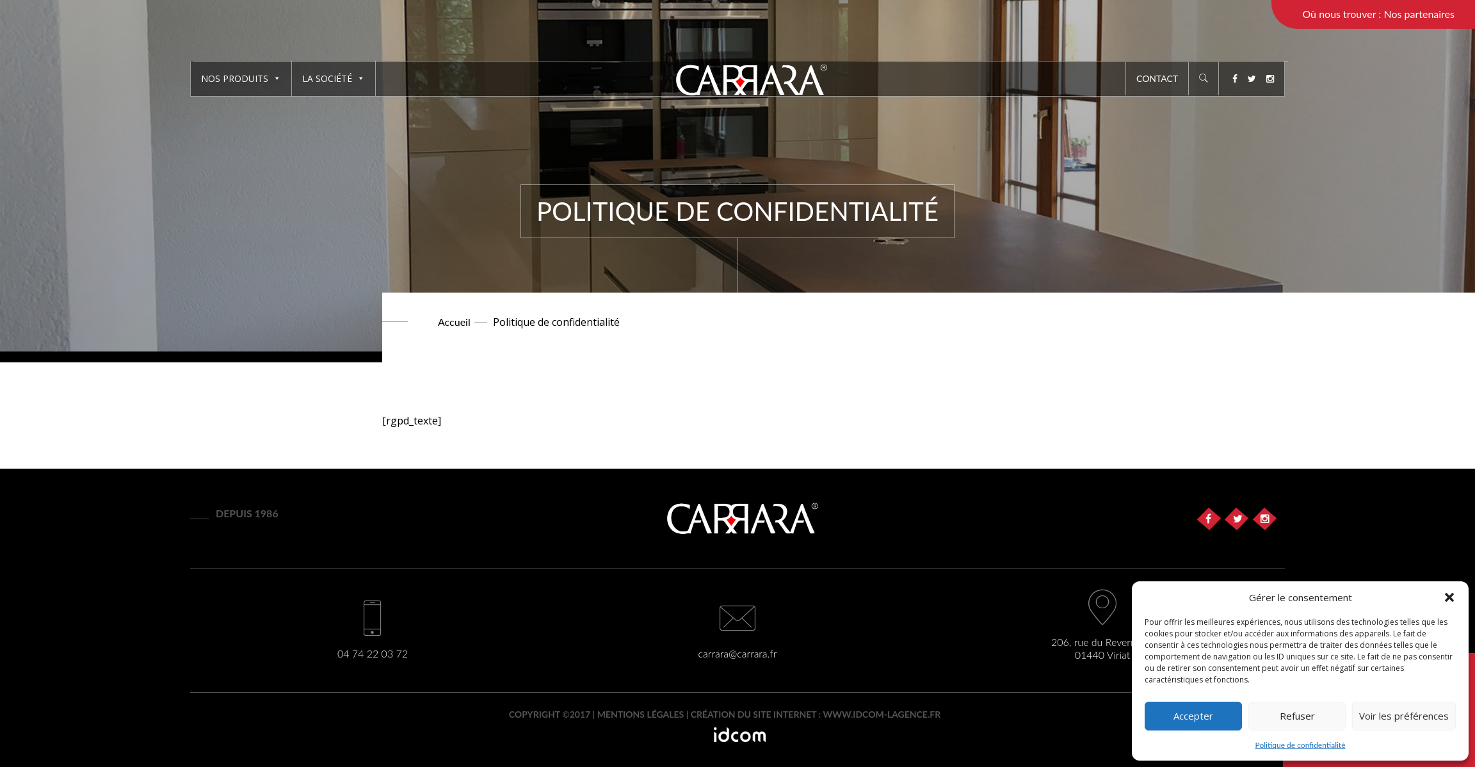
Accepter (1193, 715)
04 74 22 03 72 (372, 653)
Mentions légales (640, 714)
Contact (1157, 78)
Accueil (454, 322)
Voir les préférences (1404, 715)
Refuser (1297, 715)
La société (333, 78)
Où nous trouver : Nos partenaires (1378, 14)
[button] (1449, 597)
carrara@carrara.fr (737, 653)
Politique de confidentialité (1300, 745)
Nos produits (241, 78)
